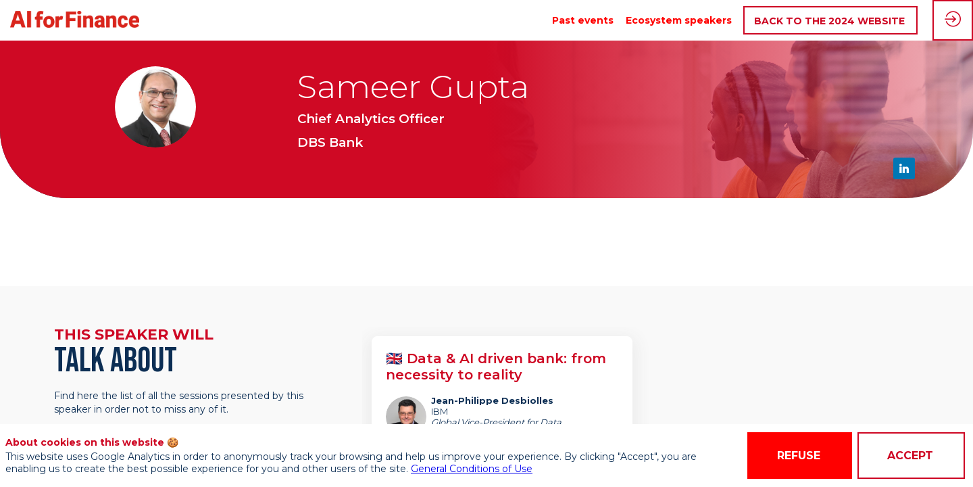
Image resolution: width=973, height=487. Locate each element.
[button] (830, 20)
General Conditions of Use (471, 469)
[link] (582, 20)
